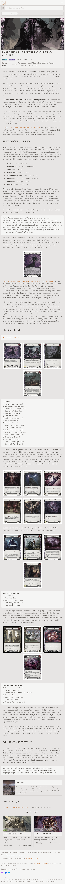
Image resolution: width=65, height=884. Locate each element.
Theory (34, 63)
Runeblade (22, 13)
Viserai (29, 63)
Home (5, 13)
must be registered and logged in (18, 807)
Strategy (13, 13)
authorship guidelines (41, 863)
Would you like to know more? (15, 855)
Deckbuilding (43, 63)
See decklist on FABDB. (11, 337)
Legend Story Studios (33, 858)
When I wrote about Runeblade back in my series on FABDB (29, 281)
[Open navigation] (62, 2)
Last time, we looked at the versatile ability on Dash (21, 128)
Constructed (22, 65)
